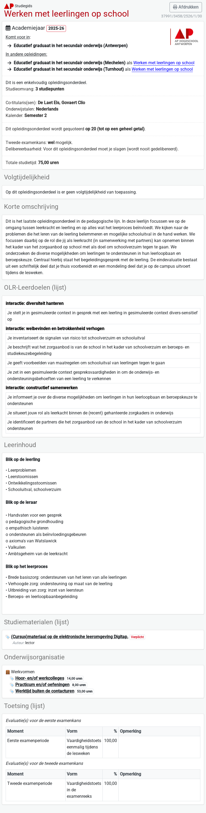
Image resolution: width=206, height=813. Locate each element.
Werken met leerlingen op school (163, 62)
